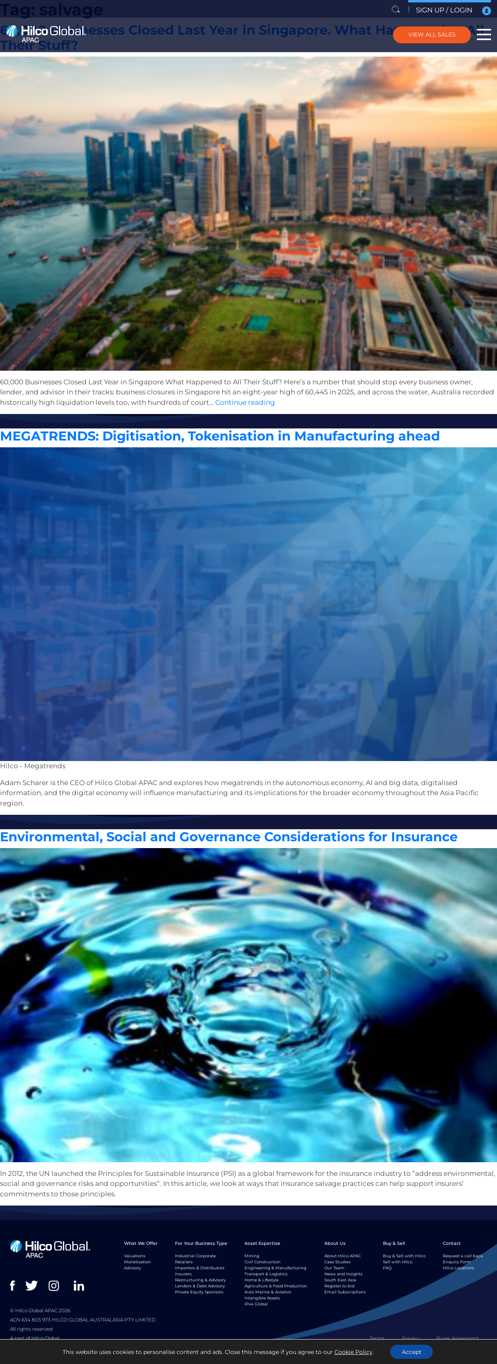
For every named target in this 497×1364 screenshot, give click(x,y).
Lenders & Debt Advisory (200, 1286)
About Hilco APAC (342, 1255)
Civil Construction (262, 1262)
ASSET (80, 425)
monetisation (106, 425)
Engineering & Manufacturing (275, 1268)
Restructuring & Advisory (200, 1280)
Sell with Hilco (397, 1262)
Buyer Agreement (457, 1338)
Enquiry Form (457, 1262)
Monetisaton (133, 1216)
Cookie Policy (353, 1351)
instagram (56, 1286)
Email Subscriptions (345, 1292)
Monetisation (137, 1262)
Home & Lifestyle (261, 1280)
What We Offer (141, 1243)
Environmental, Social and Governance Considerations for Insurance (229, 836)
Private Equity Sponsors (199, 1292)
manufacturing (110, 825)
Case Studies (337, 1262)
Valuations (156, 425)
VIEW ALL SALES (431, 34)
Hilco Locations (458, 1268)
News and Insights (343, 1274)
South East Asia (340, 1280)
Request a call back (463, 1255)
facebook (17, 1286)
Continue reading (245, 402)
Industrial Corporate (195, 1255)
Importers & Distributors (199, 1268)
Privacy (410, 1338)
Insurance (104, 1216)
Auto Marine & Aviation (267, 1292)
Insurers (183, 1274)
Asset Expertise (262, 1243)
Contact (452, 1243)
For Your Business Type (201, 1243)
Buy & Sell (394, 1243)
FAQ (387, 1268)
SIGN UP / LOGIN (453, 10)
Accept (412, 1351)
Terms (377, 1338)
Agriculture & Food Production (275, 1286)
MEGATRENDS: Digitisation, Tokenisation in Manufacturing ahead (220, 436)
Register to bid (339, 1286)
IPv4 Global (256, 1304)
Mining (251, 1255)
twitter (32, 1286)
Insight (44, 425)
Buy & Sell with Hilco (404, 1255)
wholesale (182, 425)
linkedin (81, 1286)
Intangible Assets (262, 1298)
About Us (335, 1243)
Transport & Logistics (265, 1274)
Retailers (184, 1262)
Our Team (334, 1268)
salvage (133, 425)
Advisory (132, 1268)
